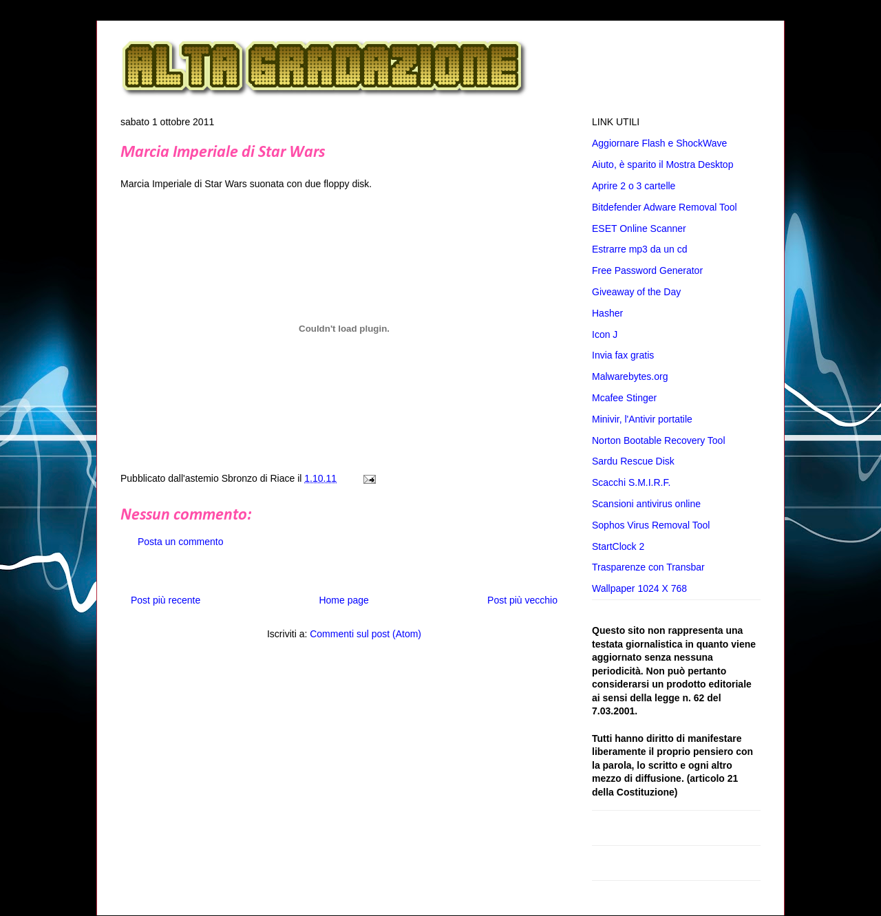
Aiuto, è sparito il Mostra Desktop (662, 164)
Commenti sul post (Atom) (365, 633)
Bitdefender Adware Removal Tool (664, 207)
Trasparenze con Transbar (648, 567)
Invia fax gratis (623, 355)
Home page (343, 600)
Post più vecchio (522, 600)
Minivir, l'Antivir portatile (642, 419)
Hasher (607, 313)
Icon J (604, 334)
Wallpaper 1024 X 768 (639, 588)
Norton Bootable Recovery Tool (658, 440)
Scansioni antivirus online (646, 503)
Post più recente (165, 600)
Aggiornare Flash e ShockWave (659, 143)
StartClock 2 (618, 546)
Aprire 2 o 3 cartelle (633, 185)
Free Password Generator (647, 270)
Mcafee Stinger (624, 397)
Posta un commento (181, 541)
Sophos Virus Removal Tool (651, 525)
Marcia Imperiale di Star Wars (222, 153)
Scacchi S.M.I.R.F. (631, 482)
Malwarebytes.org (630, 376)
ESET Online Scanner (639, 228)
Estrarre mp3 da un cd (640, 249)
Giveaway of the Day (636, 291)
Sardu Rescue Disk (633, 461)
